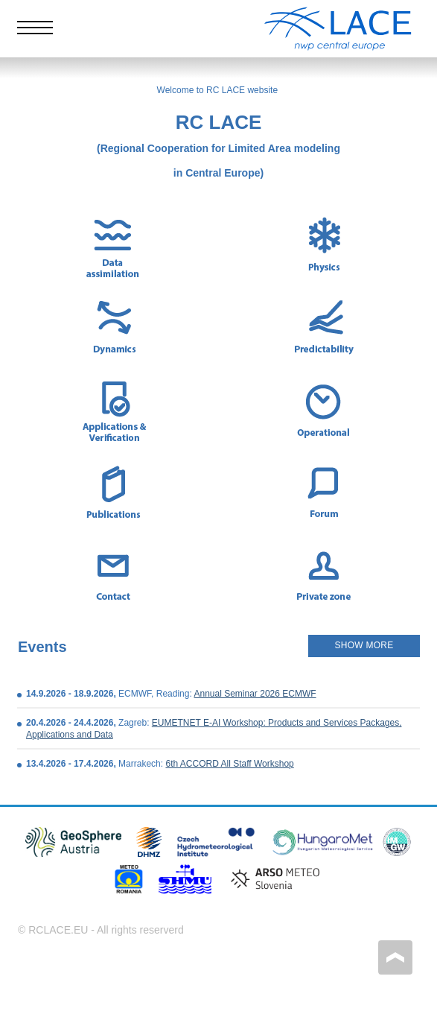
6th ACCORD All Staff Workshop (229, 763)
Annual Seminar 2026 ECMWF (255, 693)
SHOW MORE (364, 645)
